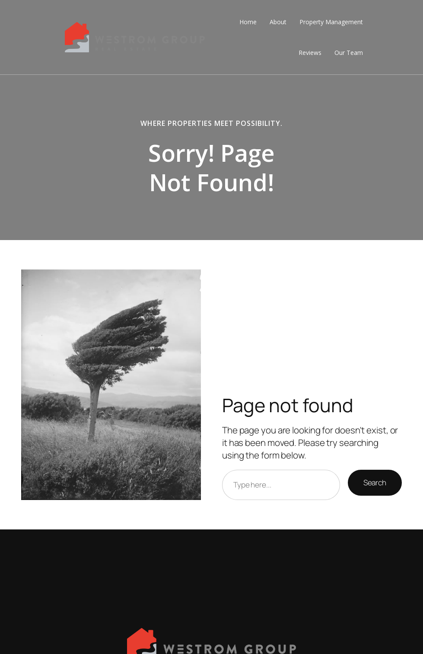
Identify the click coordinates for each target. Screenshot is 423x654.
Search (374, 482)
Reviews (310, 52)
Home (248, 22)
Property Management (331, 22)
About (278, 22)
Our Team (348, 52)
